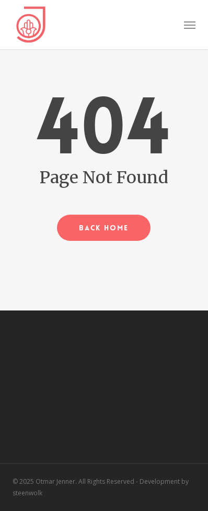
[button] (189, 24)
